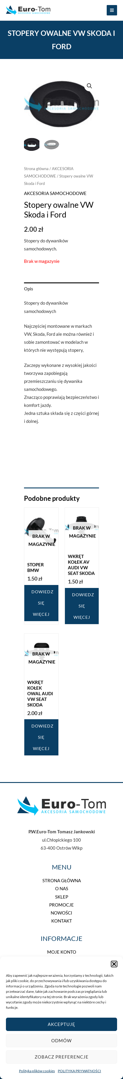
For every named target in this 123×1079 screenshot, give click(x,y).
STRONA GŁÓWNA (61, 880)
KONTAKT (61, 920)
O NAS (61, 888)
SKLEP (61, 896)
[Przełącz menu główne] (112, 10)
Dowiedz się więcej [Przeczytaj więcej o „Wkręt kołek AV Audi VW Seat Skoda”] (83, 606)
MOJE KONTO (61, 952)
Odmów (61, 1040)
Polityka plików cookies (37, 1071)
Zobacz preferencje (62, 1056)
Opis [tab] (28, 288)
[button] (114, 964)
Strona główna (36, 168)
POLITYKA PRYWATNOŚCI (79, 1071)
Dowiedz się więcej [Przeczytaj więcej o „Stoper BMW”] (42, 603)
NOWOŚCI (61, 912)
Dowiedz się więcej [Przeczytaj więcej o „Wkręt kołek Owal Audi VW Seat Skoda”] (42, 737)
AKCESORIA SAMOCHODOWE (55, 193)
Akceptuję (61, 1024)
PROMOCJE (61, 904)
